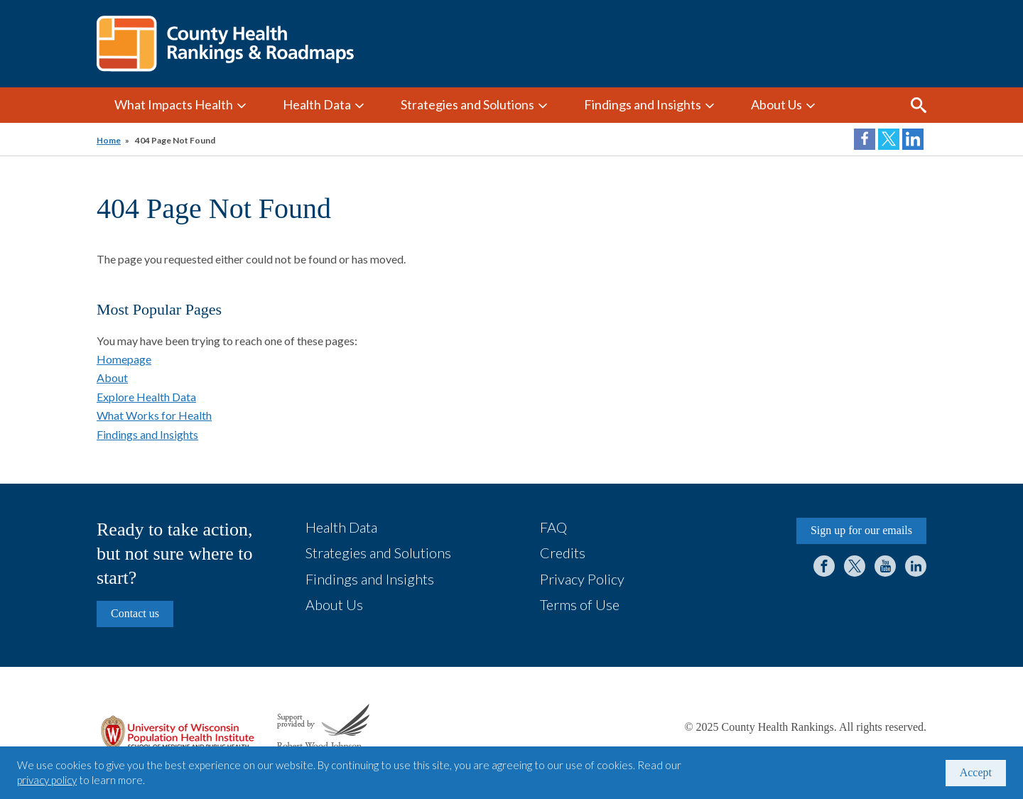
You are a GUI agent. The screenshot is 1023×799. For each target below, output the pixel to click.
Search (918, 105)
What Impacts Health (173, 104)
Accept (976, 772)
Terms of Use (579, 604)
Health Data (317, 104)
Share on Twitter (888, 139)
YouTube (885, 566)
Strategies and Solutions (467, 104)
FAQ (553, 527)
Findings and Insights (642, 104)
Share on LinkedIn (913, 139)
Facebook (824, 566)
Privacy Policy (582, 578)
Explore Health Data (146, 396)
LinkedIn (915, 566)
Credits (562, 552)
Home (109, 140)
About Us (776, 104)
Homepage (124, 359)
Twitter (854, 566)
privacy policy (47, 779)
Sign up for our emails (861, 530)
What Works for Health (154, 415)
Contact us (135, 613)
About (112, 377)
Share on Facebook (864, 139)
